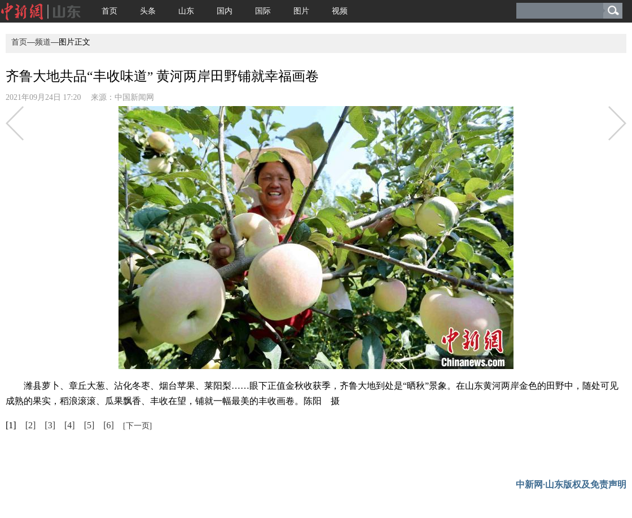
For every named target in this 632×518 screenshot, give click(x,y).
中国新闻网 (134, 97)
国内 (224, 11)
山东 (186, 11)
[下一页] (137, 426)
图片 (301, 11)
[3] (50, 425)
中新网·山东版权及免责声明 (571, 484)
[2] (30, 425)
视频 (340, 11)
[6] (108, 425)
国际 (263, 11)
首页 (109, 11)
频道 (43, 42)
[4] (69, 425)
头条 (148, 11)
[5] (89, 425)
